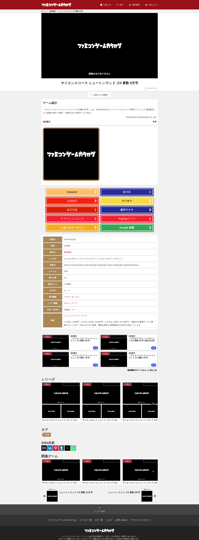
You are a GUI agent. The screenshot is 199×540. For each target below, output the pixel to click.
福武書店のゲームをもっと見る (142, 370)
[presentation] (153, 403)
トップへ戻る (99, 509)
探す (119, 5)
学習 (154, 122)
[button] (44, 448)
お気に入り (151, 5)
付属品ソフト (69, 310)
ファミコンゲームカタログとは (62, 520)
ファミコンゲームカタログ (56, 5)
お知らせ (105, 5)
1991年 (67, 239)
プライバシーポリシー (141, 520)
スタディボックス (71, 297)
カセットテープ (70, 303)
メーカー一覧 (86, 520)
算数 (47, 434)
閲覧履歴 (134, 5)
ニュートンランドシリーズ (75, 316)
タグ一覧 (99, 520)
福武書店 (46, 122)
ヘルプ (109, 520)
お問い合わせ (121, 520)
